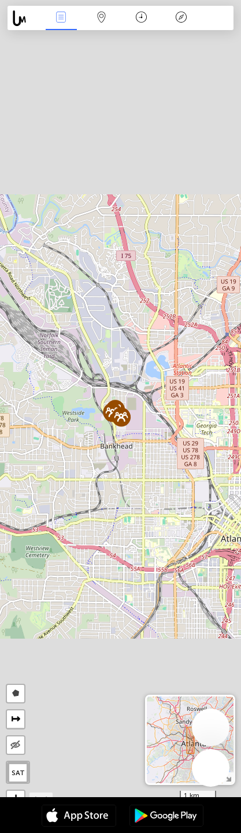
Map (101, 18)
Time (141, 18)
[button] (121, 417)
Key (181, 18)
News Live (61, 18)
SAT (18, 773)
